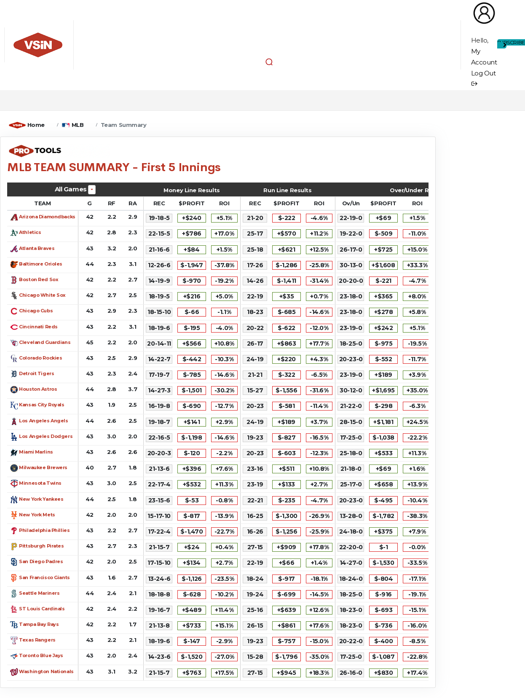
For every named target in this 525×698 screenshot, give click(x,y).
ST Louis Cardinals (41, 609)
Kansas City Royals (41, 405)
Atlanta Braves (36, 248)
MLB (78, 124)
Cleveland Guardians (44, 342)
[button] (269, 62)
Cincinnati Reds (38, 327)
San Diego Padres (41, 561)
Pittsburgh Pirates (41, 546)
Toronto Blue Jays (41, 655)
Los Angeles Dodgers (45, 436)
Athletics (30, 232)
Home (36, 124)
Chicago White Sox (42, 295)
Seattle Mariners (39, 593)
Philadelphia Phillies (44, 530)
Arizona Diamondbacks (47, 217)
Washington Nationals (46, 671)
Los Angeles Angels (43, 421)
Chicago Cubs (36, 311)
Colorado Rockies (40, 358)
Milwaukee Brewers (43, 467)
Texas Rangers (37, 640)
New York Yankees (41, 499)
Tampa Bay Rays (39, 624)
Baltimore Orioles (40, 264)
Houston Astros (38, 389)
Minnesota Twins (40, 483)
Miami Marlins (36, 452)
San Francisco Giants (44, 577)
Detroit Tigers (36, 373)
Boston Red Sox (38, 279)
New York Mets (37, 515)
